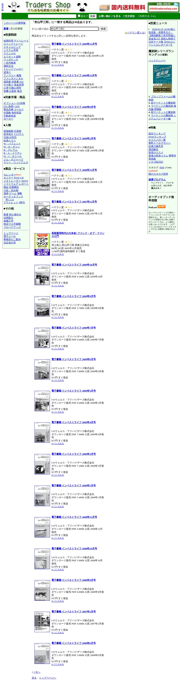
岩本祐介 (8, 134)
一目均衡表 (10, 62)
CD (22, 177)
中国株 (7, 112)
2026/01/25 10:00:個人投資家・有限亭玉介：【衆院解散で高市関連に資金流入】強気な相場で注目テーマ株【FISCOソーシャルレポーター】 (162, 37)
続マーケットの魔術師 (163, 102)
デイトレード (21, 40)
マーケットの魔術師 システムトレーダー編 (162, 117)
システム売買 (11, 50)
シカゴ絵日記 (156, 161)
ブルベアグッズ (12, 227)
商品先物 (8, 109)
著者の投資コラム (158, 155)
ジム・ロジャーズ (13, 159)
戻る (34, 677)
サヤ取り (8, 84)
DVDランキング (157, 136)
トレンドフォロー (13, 69)
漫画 (6, 193)
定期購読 (14, 187)
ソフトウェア (11, 183)
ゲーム (12, 193)
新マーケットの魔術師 (163, 112)
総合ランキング (157, 133)
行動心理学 (15, 87)
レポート (24, 183)
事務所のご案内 (12, 239)
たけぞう (19, 134)
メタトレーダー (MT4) (16, 180)
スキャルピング (12, 47)
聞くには (10, 199)
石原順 (17, 131)
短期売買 (8, 40)
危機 (6, 91)
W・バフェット (12, 143)
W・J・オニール (13, 156)
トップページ (11, 233)
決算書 (15, 81)
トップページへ (47, 677)
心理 (6, 87)
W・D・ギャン (12, 146)
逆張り (7, 72)
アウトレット (11, 202)
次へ (37, 672)
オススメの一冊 (157, 140)
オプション (10, 103)
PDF (162, 167)
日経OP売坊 (10, 137)
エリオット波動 (12, 56)
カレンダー (10, 174)
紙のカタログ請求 (158, 173)
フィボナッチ (11, 59)
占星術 (12, 91)
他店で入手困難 (12, 224)
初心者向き (15, 214)
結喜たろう (10, 140)
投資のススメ (156, 152)
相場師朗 (8, 131)
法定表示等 (10, 242)
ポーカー (8, 118)
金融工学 (8, 220)
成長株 (7, 81)
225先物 (20, 103)
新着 (6, 28)
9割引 (22, 202)
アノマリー (10, 75)
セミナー (8, 177)
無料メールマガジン (160, 143)
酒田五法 (8, 66)
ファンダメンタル (13, 78)
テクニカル (10, 53)
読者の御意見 (156, 146)
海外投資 (16, 112)
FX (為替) (9, 106)
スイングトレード (13, 43)
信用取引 (8, 217)
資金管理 (19, 84)
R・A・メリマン (13, 153)
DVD (16, 177)
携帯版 (3, 7)
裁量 (18, 75)
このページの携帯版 (15, 23)
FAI (22, 81)
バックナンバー (157, 60)
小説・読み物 (11, 190)
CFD (17, 106)
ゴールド (19, 109)
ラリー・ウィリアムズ (16, 162)
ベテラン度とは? (135, 32)
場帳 (19, 193)
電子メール (10, 236)
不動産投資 (10, 115)
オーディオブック (13, 196)
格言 (19, 91)
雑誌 (6, 187)
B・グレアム (11, 150)
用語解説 (153, 149)
